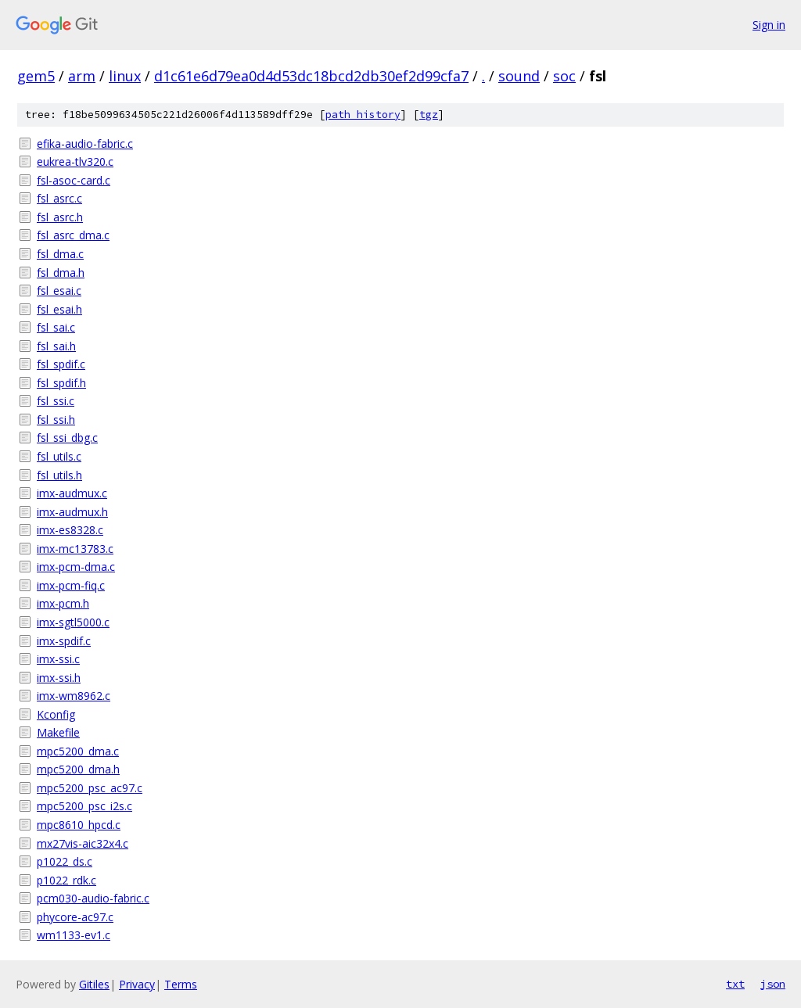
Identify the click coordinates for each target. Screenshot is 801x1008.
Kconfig (56, 714)
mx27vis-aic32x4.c (82, 843)
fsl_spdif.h (61, 382)
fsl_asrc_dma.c (73, 235)
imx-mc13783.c (75, 548)
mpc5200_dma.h (78, 769)
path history (362, 114)
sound (519, 75)
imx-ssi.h (59, 677)
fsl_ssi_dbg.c (67, 437)
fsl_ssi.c (55, 400)
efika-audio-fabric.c (85, 143)
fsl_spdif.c (61, 364)
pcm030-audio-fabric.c (93, 898)
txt (735, 984)
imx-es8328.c (70, 529)
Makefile (58, 732)
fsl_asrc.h (60, 217)
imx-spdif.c (64, 640)
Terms (180, 984)
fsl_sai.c (56, 327)
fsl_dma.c (60, 253)
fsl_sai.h (56, 346)
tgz (428, 114)
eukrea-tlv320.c (75, 161)
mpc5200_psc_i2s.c (84, 805)
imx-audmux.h (72, 511)
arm (81, 75)
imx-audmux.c (72, 493)
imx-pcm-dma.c (76, 566)
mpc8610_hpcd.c (78, 824)
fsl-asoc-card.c (73, 180)
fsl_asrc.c (59, 198)
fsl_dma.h (60, 272)
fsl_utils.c (59, 456)
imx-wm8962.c (73, 695)
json (772, 984)
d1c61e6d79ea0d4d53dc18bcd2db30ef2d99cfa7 (311, 75)
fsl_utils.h (59, 475)
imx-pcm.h (63, 603)
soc (564, 75)
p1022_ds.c (64, 861)
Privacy (137, 984)
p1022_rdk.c (66, 880)
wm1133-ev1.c (73, 934)
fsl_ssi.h (56, 419)
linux (125, 75)
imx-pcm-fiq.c (71, 585)
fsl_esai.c (59, 290)
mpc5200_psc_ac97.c (89, 787)
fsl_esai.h (59, 309)
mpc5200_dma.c (78, 751)
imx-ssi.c (58, 658)
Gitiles (94, 984)
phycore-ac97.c (75, 916)
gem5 (36, 75)
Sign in (769, 24)
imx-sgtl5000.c (73, 622)
